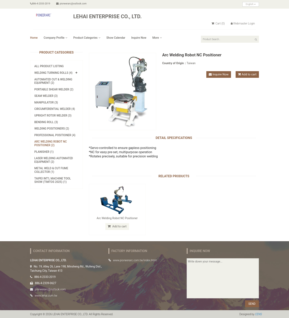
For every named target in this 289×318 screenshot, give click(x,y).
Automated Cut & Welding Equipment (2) (53, 81)
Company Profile (55, 37)
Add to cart (249, 74)
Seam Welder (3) (46, 95)
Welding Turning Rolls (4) (53, 72)
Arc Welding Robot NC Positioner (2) (50, 143)
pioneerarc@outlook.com (72, 3)
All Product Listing (49, 66)
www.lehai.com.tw (46, 295)
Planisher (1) (44, 151)
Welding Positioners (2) (51, 128)
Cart (218, 23)
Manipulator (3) (46, 102)
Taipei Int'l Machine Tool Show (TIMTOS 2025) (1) (52, 180)
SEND (251, 303)
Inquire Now (138, 37)
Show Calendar (115, 37)
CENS (258, 314)
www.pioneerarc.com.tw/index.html (135, 260)
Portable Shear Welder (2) (53, 89)
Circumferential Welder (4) (54, 108)
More (157, 37)
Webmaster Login (243, 23)
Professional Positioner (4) (54, 135)
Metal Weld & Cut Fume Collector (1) (51, 170)
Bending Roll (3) (46, 122)
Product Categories (86, 37)
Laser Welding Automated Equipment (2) (53, 160)
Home (34, 37)
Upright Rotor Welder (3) (52, 115)
